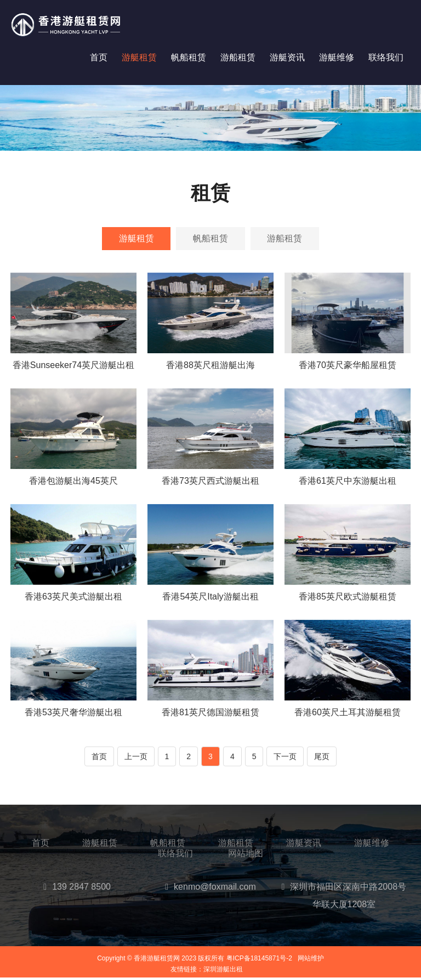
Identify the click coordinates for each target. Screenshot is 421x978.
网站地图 (245, 853)
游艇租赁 (139, 57)
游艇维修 (336, 57)
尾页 (321, 757)
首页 (98, 57)
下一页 (285, 757)
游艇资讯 (287, 57)
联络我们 (385, 57)
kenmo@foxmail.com (215, 886)
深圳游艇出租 (223, 970)
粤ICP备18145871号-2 (259, 958)
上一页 (135, 757)
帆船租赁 (188, 57)
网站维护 (311, 958)
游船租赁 (237, 57)
